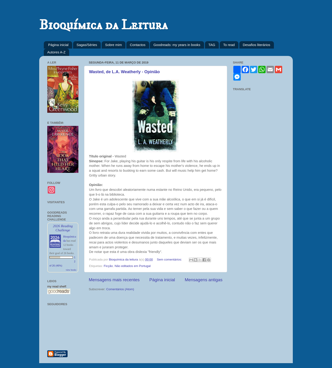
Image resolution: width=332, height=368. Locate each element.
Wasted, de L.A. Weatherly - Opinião (124, 72)
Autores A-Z (56, 52)
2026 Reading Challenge (63, 228)
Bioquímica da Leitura (103, 25)
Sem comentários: (170, 259)
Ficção (108, 266)
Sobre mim (113, 45)
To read (229, 45)
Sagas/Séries (87, 45)
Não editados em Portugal (133, 266)
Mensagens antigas (203, 279)
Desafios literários (256, 45)
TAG (211, 45)
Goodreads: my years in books (176, 45)
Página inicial (58, 45)
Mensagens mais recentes (114, 279)
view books (71, 270)
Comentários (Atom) (120, 289)
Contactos (137, 45)
